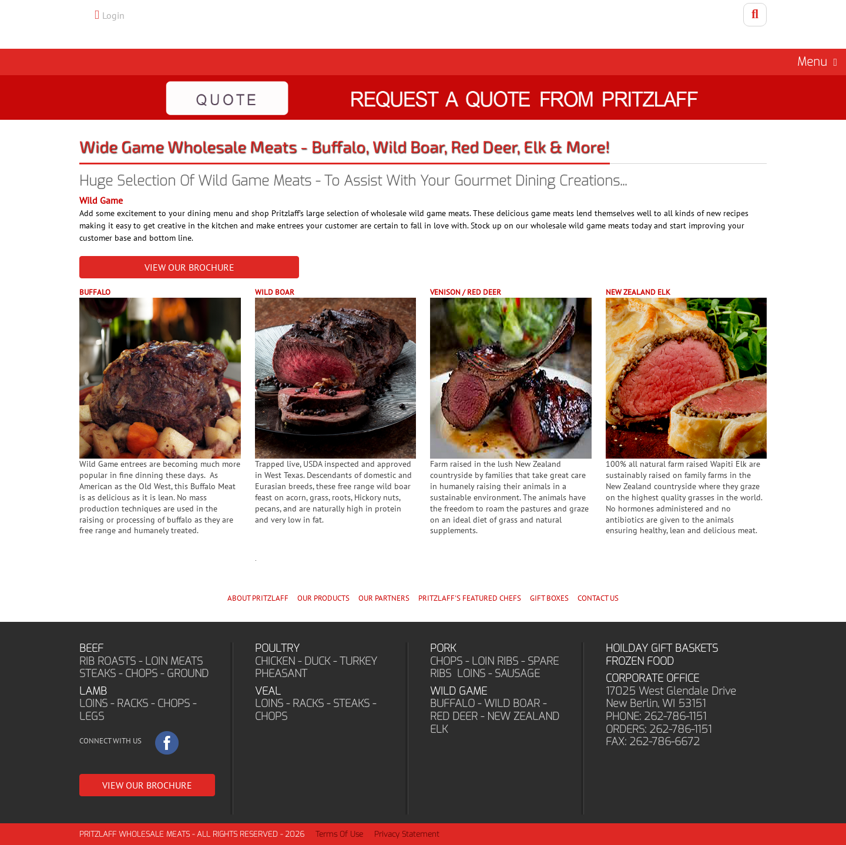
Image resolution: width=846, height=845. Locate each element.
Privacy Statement (406, 834)
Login (113, 15)
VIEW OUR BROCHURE (189, 267)
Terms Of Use (339, 834)
